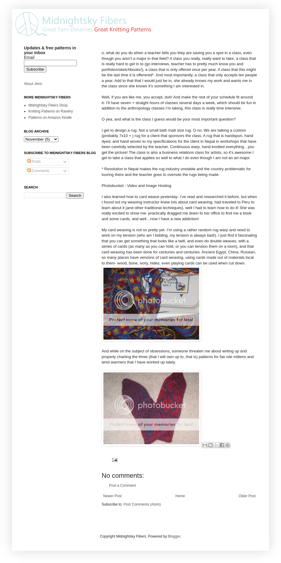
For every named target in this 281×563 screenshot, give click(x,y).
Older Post (247, 496)
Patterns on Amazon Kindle (50, 117)
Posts (34, 161)
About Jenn (33, 84)
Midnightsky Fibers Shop (48, 105)
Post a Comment (122, 485)
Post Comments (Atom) (142, 504)
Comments (38, 171)
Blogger (174, 536)
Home (180, 496)
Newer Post (112, 496)
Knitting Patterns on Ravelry (50, 111)
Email (29, 57)
